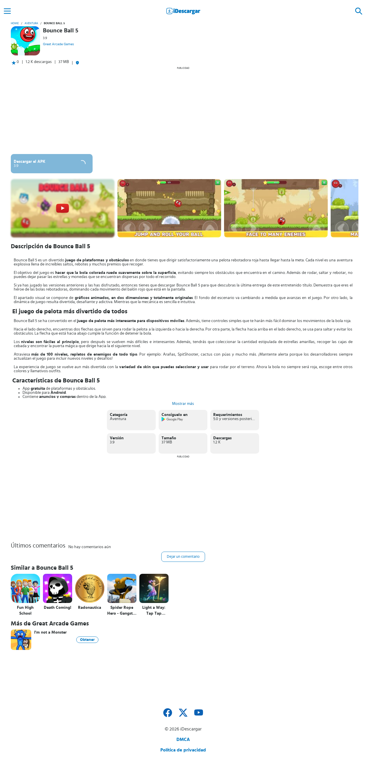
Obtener (87, 640)
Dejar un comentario (183, 557)
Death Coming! (57, 608)
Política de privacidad (183, 750)
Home (15, 23)
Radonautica (89, 608)
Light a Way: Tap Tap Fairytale (153, 611)
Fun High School (25, 611)
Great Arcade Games (58, 44)
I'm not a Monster (50, 632)
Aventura (31, 23)
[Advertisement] (183, 110)
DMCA (183, 739)
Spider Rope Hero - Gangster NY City (121, 611)
